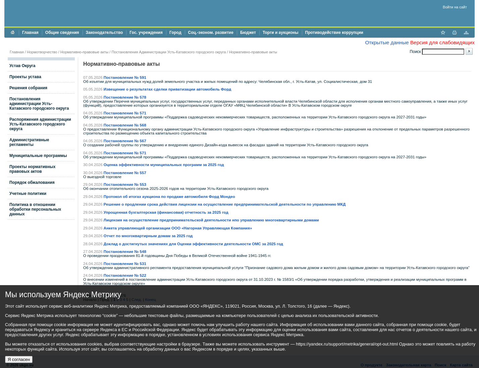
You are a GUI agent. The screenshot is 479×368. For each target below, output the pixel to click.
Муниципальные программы (38, 155)
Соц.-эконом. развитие (210, 32)
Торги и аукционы (281, 32)
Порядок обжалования (32, 182)
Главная (30, 32)
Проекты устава (25, 76)
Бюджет (248, 32)
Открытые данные (387, 42)
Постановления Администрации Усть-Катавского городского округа (168, 52)
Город (175, 32)
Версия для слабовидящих (442, 42)
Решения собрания (28, 88)
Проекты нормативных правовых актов (32, 169)
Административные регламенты (29, 142)
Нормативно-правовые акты (84, 52)
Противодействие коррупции (334, 32)
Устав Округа (22, 65)
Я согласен (19, 359)
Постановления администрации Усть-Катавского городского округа (39, 104)
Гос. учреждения (146, 32)
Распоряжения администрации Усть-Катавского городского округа (40, 124)
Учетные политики (27, 193)
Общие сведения (62, 32)
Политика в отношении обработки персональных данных (35, 209)
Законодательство (104, 32)
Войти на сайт (455, 7)
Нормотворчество (42, 52)
